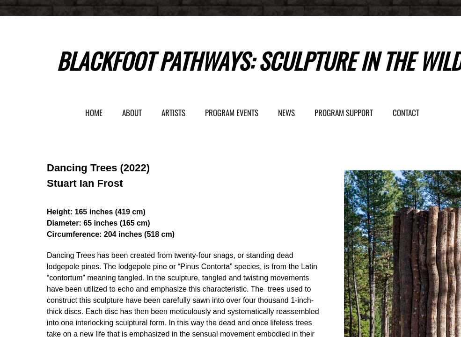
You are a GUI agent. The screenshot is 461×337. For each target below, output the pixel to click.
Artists (173, 112)
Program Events (231, 112)
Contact (406, 112)
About (132, 112)
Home (93, 112)
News (286, 112)
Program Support (344, 112)
